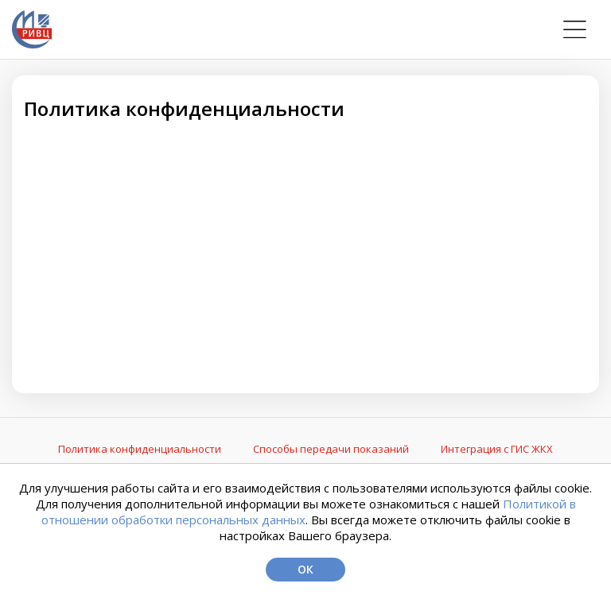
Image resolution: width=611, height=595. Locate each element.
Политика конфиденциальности (139, 449)
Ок (305, 569)
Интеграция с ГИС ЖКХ (497, 449)
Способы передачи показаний (331, 449)
